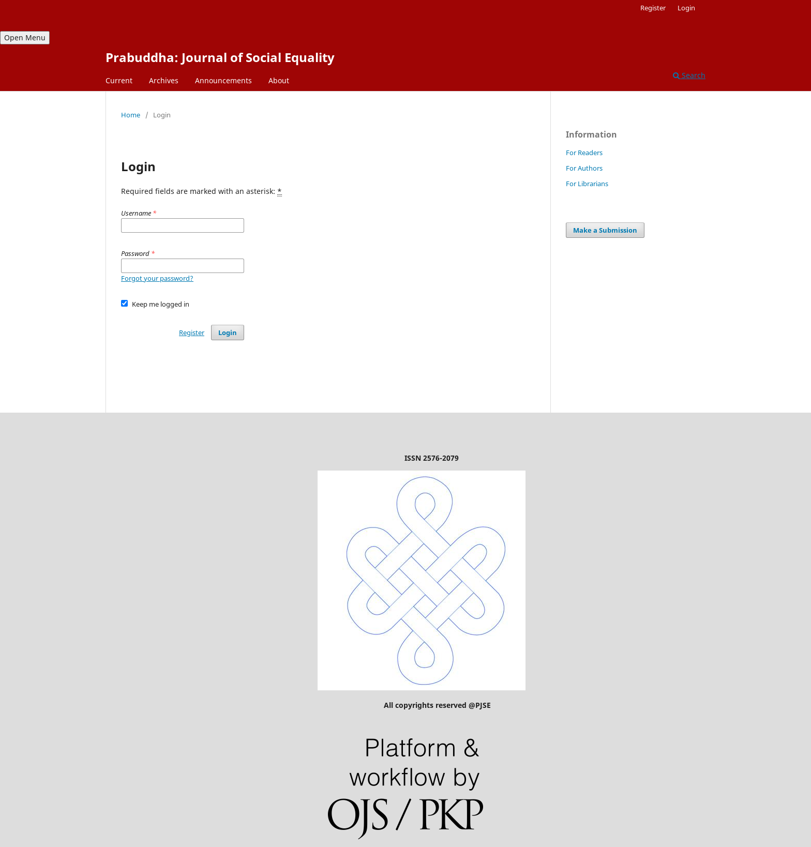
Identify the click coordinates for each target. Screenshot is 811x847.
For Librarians (587, 183)
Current (119, 80)
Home (130, 114)
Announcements (223, 80)
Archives (163, 80)
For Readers (584, 152)
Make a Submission (605, 230)
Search (689, 75)
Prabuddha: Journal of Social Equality (220, 57)
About (278, 80)
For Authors (584, 168)
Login (686, 7)
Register (653, 7)
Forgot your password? (157, 278)
